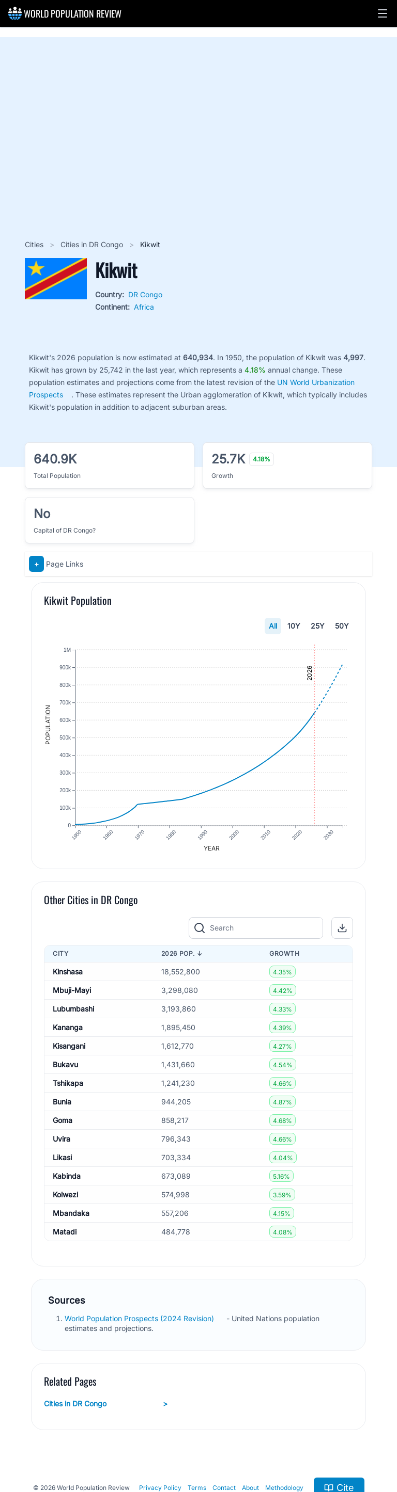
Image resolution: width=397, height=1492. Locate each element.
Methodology (284, 1487)
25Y (318, 625)
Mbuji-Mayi (72, 990)
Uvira (61, 1138)
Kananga (68, 1027)
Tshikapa (68, 1083)
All (273, 625)
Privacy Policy (160, 1487)
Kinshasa (68, 971)
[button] (382, 13)
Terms (197, 1487)
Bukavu (65, 1064)
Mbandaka (71, 1213)
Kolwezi (65, 1194)
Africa (144, 306)
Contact (224, 1487)
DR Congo (145, 294)
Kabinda (67, 1176)
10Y (293, 625)
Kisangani (69, 1045)
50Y (342, 625)
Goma (62, 1120)
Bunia (62, 1101)
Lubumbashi (73, 1008)
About (250, 1487)
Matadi (65, 1231)
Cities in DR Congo (92, 244)
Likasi (62, 1157)
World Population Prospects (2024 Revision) (140, 1318)
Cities (35, 244)
